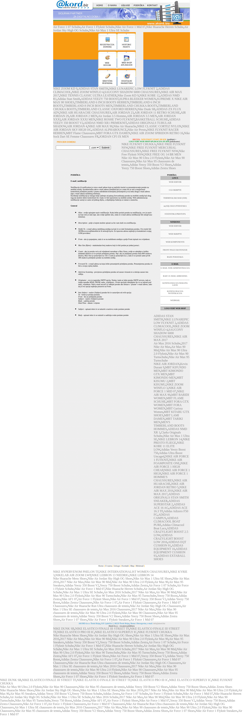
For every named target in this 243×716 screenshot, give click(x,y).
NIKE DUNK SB (63, 628)
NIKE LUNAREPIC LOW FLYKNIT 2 (133, 88)
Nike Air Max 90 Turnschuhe (102, 595)
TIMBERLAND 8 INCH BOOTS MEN (88, 105)
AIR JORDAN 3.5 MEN (142, 116)
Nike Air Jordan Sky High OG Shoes (110, 578)
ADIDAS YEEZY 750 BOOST (100, 98)
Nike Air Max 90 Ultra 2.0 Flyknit (142, 157)
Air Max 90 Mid (166, 592)
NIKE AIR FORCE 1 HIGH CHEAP (171, 467)
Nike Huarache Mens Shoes (70, 578)
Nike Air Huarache (124, 126)
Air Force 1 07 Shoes (74, 619)
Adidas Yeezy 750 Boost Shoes (141, 616)
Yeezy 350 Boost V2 (153, 599)
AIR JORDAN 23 (123, 112)
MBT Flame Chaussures (80, 133)
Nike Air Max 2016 (131, 690)
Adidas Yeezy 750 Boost (211, 700)
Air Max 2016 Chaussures (114, 609)
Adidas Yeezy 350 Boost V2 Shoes (150, 164)
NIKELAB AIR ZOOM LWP (73, 575)
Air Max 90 (161, 582)
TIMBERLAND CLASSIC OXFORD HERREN (107, 109)
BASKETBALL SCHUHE (152, 119)
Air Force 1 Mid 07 (142, 619)
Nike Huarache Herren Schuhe (164, 27)
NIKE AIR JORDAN (166, 364)
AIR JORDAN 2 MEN (83, 116)
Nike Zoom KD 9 (128, 95)
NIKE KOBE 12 (150, 95)
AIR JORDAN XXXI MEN (78, 119)
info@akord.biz (159, 623)
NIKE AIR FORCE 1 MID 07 (167, 389)
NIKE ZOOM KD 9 (65, 88)
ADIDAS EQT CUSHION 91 (170, 543)
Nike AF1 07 (69, 599)
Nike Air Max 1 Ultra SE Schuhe (109, 30)
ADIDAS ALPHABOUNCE (109, 129)
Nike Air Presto (136, 129)
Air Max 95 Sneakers (23, 693)
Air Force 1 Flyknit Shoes (93, 599)
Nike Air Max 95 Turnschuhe (138, 595)
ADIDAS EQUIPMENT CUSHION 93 (170, 552)
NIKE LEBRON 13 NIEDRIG (110, 575)
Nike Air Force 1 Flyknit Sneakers (108, 619)
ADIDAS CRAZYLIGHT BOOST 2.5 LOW (171, 532)
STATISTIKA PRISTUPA (175, 214)
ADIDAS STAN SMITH (93, 88)
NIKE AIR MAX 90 (100, 126)
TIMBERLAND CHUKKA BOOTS (135, 105)
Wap (132, 566)
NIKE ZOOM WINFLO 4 (88, 92)
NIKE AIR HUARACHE (170, 482)
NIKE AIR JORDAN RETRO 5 (169, 485)
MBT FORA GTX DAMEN (113, 133)
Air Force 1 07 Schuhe (67, 27)
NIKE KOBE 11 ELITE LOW (169, 446)
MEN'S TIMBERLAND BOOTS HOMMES (169, 426)
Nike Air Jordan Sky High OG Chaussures (155, 606)
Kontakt (125, 566)
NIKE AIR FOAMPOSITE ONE (168, 461)
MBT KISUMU (164, 382)
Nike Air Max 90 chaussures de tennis (145, 707)
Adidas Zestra (139, 585)
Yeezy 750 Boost (167, 595)
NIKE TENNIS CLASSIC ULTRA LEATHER (88, 95)
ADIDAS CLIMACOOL (171, 324)
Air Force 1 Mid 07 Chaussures (106, 704)
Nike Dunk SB (146, 109)
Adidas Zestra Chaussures (76, 602)
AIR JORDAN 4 (77, 126)
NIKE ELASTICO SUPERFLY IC (116, 632)
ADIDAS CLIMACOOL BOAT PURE (167, 521)
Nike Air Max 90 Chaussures (138, 612)
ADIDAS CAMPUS (162, 516)
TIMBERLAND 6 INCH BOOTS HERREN (102, 102)
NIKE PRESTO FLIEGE (172, 441)
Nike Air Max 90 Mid (97, 582)
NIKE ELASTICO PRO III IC (75, 632)
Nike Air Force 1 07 (105, 602)
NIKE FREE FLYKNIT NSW (160, 151)
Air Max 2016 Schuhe (167, 343)
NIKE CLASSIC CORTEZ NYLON (159, 126)
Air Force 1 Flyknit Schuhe (97, 27)
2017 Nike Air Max (72, 582)
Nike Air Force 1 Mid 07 (130, 27)
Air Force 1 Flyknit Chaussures (137, 602)
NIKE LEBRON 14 (170, 439)
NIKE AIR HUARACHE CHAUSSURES (85, 112)
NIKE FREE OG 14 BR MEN (162, 154)
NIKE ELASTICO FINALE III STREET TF (102, 628)
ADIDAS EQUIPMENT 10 (168, 547)
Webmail (140, 566)
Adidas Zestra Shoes (163, 168)
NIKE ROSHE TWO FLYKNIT (115, 119)
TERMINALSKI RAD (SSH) (175, 198)
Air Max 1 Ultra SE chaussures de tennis (39, 707)
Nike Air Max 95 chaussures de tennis (102, 686)
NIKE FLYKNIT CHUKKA (139, 144)
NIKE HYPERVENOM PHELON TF (76, 571)
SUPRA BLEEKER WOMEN (137, 98)
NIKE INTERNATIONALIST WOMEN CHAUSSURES (134, 571)
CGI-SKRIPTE (175, 190)
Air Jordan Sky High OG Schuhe (30, 697)
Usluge (117, 566)
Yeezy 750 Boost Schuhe (115, 585)
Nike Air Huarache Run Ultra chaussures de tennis (98, 606)
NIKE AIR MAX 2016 (170, 489)
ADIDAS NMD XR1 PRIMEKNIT (105, 122)
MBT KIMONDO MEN (165, 376)
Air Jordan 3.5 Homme (112, 116)
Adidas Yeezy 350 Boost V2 (82, 585)
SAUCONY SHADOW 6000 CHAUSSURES (132, 92)
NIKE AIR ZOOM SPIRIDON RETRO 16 (157, 133)
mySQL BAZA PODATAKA (175, 206)
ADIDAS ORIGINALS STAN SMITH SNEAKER (171, 497)
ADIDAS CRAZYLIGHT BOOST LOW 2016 (169, 539)
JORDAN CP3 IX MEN (114, 136)
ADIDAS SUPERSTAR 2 (167, 502)
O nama (108, 566)
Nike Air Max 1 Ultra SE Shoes (152, 578)
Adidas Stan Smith (68, 98)
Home (101, 566)
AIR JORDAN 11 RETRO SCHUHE (157, 112)
